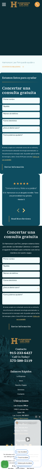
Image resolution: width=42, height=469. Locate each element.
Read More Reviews (21, 219)
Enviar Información (14, 167)
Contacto (20, 394)
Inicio (21, 381)
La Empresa (21, 376)
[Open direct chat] (36, 416)
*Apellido (6, 106)
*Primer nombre (9, 99)
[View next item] (24, 210)
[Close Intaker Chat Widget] (39, 416)
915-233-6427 (21, 352)
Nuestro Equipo (21, 385)
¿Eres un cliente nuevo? (11, 128)
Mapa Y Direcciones (21, 419)
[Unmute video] (28, 439)
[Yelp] (12, 445)
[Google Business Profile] (7, 445)
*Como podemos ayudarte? (13, 135)
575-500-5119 (21, 360)
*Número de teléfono (10, 114)
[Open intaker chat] (18, 468)
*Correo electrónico (10, 121)
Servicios (21, 390)
